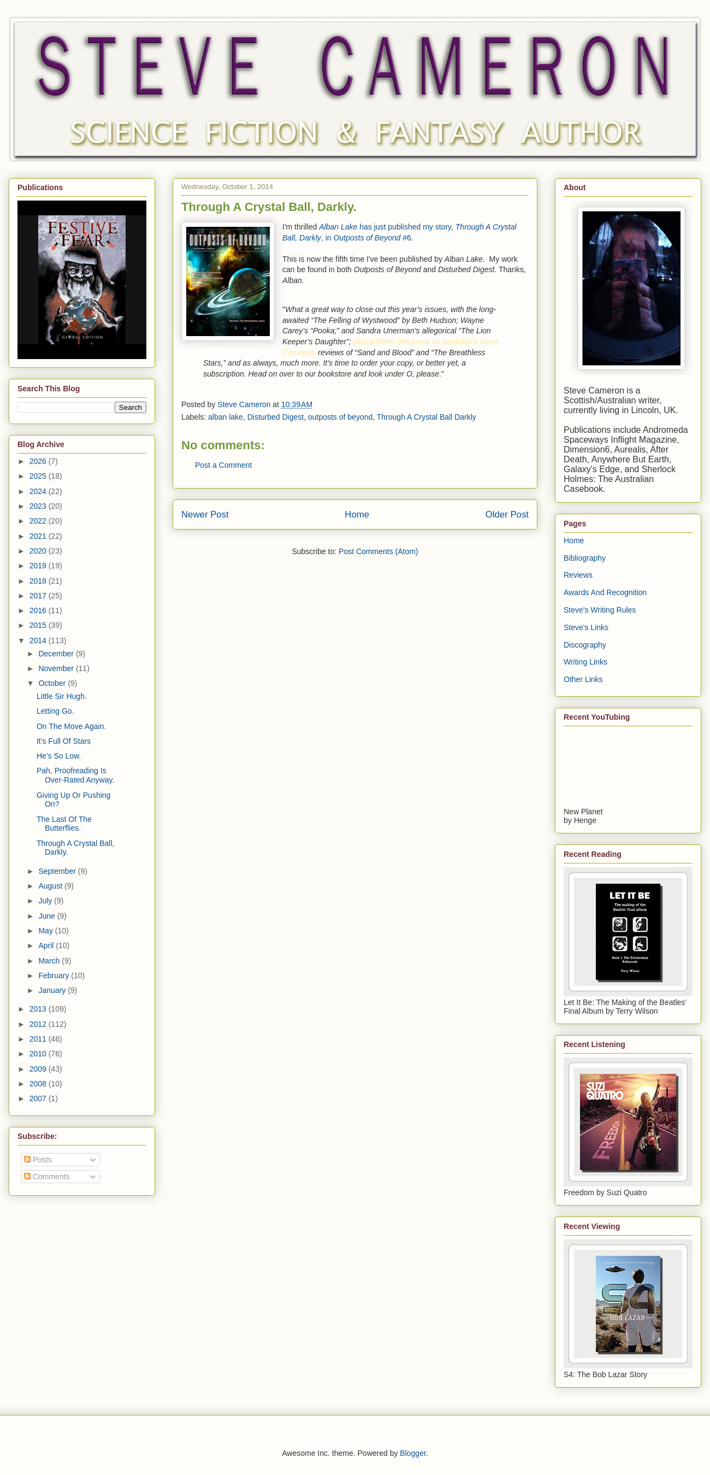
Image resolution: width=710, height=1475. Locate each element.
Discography (585, 644)
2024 (39, 491)
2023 (39, 506)
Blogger (412, 1453)
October (53, 683)
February (54, 975)
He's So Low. (59, 755)
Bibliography (585, 558)
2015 (39, 625)
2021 (39, 536)
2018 (39, 581)
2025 (39, 476)
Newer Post (205, 514)
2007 (39, 1098)
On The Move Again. (71, 726)
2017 (39, 595)
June (47, 916)
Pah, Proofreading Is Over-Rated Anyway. (75, 775)
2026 (39, 461)
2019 (39, 565)
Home (357, 514)
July (46, 900)
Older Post (507, 514)
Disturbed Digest (275, 417)
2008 (39, 1083)
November (56, 668)
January (53, 990)
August (51, 886)
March (50, 960)
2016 (39, 610)
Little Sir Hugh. (62, 696)
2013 (39, 1008)
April (47, 945)
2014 (39, 640)
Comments (47, 1176)
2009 (39, 1069)
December (56, 653)
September (58, 871)
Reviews (578, 575)
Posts (38, 1159)
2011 (39, 1039)
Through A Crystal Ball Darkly (426, 417)
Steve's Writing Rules (600, 610)
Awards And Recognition (605, 592)
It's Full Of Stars (64, 741)
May (46, 930)
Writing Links (585, 661)
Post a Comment (223, 465)
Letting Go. (55, 711)
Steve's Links (586, 627)
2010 (39, 1053)
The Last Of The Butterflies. (64, 824)
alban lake (225, 417)
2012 (39, 1024)
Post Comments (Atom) (378, 551)
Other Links (583, 679)
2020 (39, 550)
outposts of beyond (340, 417)
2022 (39, 520)
